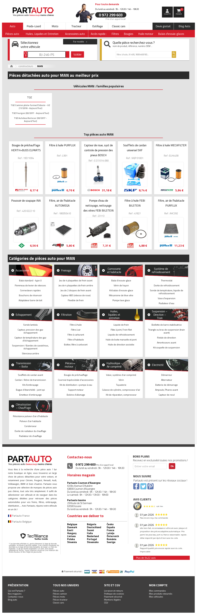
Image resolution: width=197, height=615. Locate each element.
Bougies (128, 33)
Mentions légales (112, 599)
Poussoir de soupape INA (26, 200)
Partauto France (19, 516)
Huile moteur (145, 33)
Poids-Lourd (34, 26)
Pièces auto (58, 590)
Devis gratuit (163, 26)
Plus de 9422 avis (146, 558)
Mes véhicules (156, 596)
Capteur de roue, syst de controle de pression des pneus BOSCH (98, 150)
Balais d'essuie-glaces (171, 33)
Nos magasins (15, 593)
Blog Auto (184, 26)
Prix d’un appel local (116, 19)
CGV (106, 602)
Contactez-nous (15, 596)
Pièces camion (60, 593)
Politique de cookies (114, 593)
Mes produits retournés (160, 593)
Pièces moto (59, 596)
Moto (55, 26)
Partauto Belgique (20, 522)
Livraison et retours (113, 590)
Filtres (115, 33)
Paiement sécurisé (113, 596)
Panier (179, 11)
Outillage (97, 26)
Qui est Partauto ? (16, 590)
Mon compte (158, 585)
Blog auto (12, 599)
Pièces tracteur (60, 599)
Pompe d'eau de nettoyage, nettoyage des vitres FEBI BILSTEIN (98, 205)
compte (167, 14)
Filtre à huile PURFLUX (62, 145)
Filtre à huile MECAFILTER (171, 145)
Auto (12, 26)
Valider (77, 54)
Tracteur (76, 26)
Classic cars (118, 26)
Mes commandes (157, 590)
